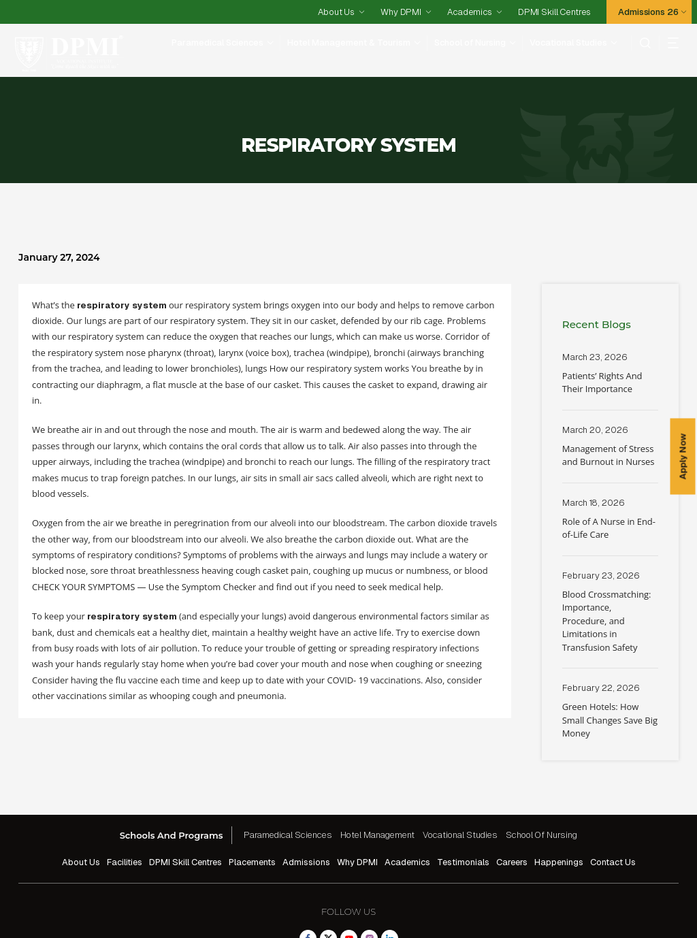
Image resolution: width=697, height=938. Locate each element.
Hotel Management (377, 782)
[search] (641, 42)
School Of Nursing (541, 782)
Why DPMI (400, 12)
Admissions (306, 809)
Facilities (124, 809)
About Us (336, 12)
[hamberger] (669, 42)
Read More (610, 327)
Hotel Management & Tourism (348, 42)
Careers (512, 809)
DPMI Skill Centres (554, 12)
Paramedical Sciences (217, 42)
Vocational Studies (568, 42)
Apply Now (683, 457)
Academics (469, 12)
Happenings (558, 809)
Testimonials (463, 809)
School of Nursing (470, 42)
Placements (252, 809)
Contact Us (613, 809)
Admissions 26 (648, 12)
